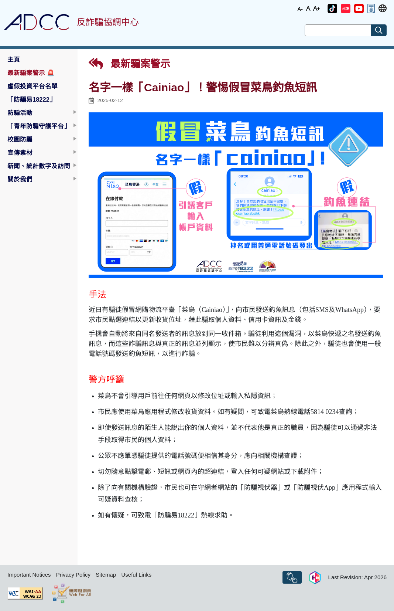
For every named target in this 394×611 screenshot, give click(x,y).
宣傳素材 (19, 152)
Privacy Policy (73, 574)
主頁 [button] (13, 59)
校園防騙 (19, 139)
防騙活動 (19, 112)
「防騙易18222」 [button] (31, 99)
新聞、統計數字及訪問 (38, 166)
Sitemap (106, 574)
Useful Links (136, 574)
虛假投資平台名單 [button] (32, 86)
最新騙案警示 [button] (31, 72)
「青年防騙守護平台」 (38, 126)
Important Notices (29, 574)
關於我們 (19, 179)
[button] (332, 8)
